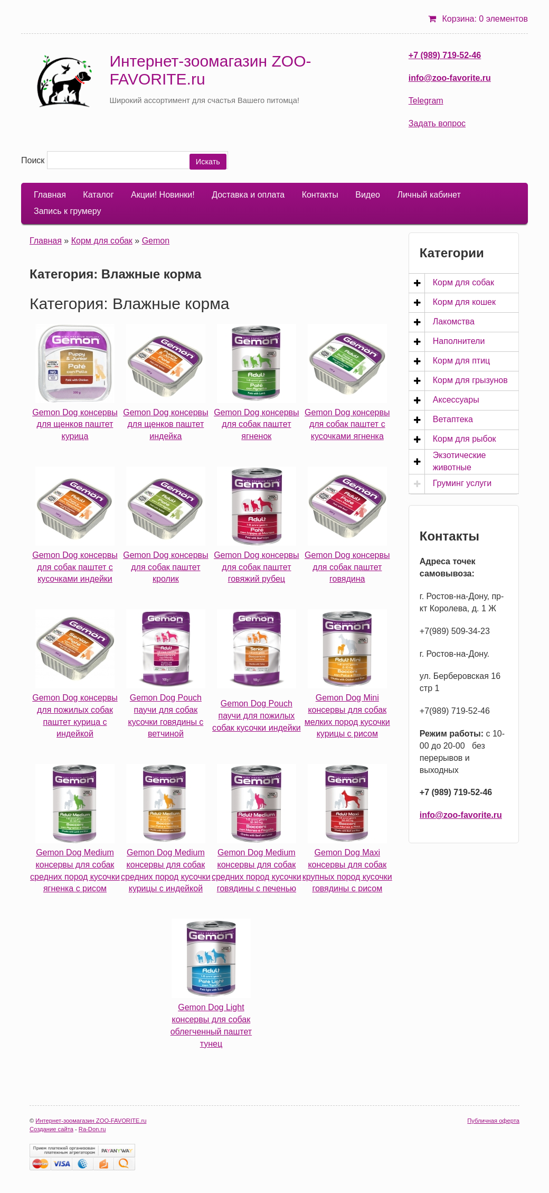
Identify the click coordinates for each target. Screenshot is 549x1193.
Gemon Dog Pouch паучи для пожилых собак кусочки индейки (256, 715)
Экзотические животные (459, 461)
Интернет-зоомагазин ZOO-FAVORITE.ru (90, 1120)
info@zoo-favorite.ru (450, 77)
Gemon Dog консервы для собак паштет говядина (347, 567)
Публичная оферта (493, 1120)
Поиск (32, 160)
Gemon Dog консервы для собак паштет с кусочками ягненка (347, 424)
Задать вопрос (437, 123)
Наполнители (459, 341)
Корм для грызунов (470, 380)
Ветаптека (453, 419)
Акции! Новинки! (163, 194)
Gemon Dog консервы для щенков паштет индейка (165, 424)
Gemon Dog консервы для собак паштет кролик (165, 567)
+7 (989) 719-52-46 (445, 55)
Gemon (155, 240)
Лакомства (454, 321)
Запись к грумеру (67, 211)
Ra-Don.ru (92, 1129)
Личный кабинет (428, 194)
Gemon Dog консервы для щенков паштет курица (74, 424)
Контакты (320, 194)
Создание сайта (51, 1129)
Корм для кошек (464, 301)
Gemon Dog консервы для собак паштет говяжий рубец (256, 567)
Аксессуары (456, 399)
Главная (50, 194)
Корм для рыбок (464, 438)
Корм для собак (101, 240)
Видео (367, 194)
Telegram (426, 100)
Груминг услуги (462, 483)
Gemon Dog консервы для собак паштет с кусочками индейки (74, 567)
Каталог (98, 194)
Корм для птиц (461, 360)
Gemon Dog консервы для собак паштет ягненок (256, 424)
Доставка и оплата (248, 194)
